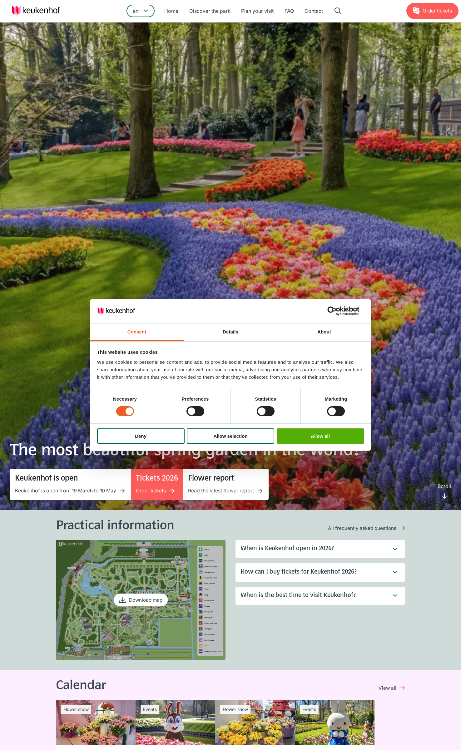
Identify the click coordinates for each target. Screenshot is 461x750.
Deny (140, 436)
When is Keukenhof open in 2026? (315, 549)
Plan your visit (257, 11)
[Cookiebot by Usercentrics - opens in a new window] (337, 311)
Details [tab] (230, 331)
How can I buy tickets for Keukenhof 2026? (315, 573)
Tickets (437, 11)
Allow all (320, 436)
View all (387, 688)
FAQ (288, 11)
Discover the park (210, 11)
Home (173, 11)
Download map (146, 600)
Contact (312, 11)
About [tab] (324, 331)
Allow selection (230, 436)
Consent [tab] (136, 331)
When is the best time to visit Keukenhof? (315, 596)
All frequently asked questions (361, 528)
